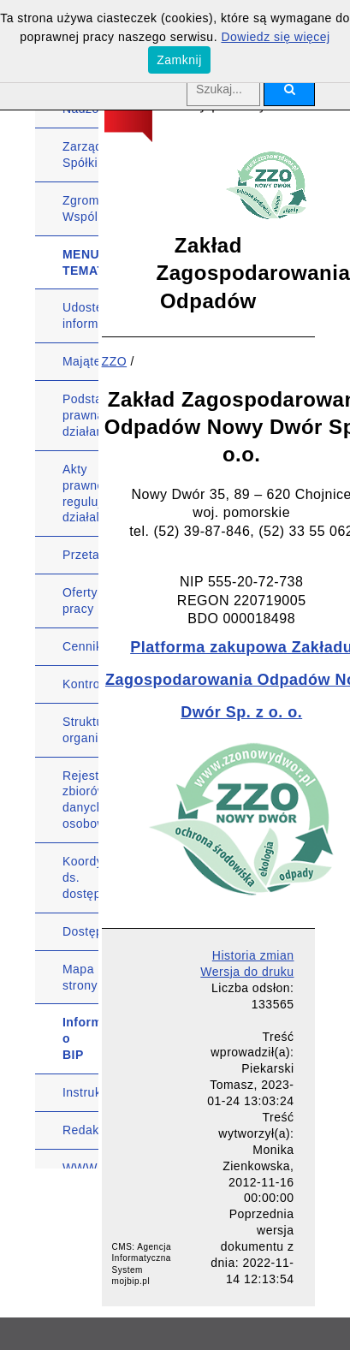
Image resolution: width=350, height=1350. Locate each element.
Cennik (80, 646)
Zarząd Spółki (80, 154)
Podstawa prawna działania (80, 415)
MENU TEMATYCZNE (80, 262)
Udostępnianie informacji (80, 315)
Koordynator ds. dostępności (80, 877)
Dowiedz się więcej (275, 37)
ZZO (115, 361)
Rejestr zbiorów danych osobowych (80, 800)
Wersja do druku (247, 971)
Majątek (80, 361)
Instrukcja (80, 1092)
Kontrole (80, 684)
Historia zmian (253, 955)
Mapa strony (80, 977)
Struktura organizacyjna (80, 730)
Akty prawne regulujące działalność (80, 493)
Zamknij (179, 60)
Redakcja (80, 1130)
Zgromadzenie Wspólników (80, 208)
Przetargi (80, 555)
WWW (80, 1168)
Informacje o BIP (80, 1038)
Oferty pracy (80, 601)
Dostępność (80, 931)
